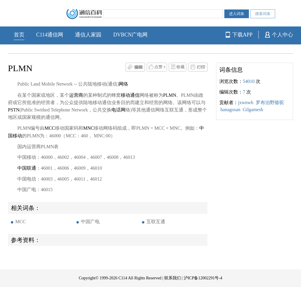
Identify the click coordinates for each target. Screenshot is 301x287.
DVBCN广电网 (130, 35)
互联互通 (155, 221)
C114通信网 (49, 35)
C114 (122, 278)
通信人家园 (88, 35)
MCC (20, 221)
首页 (19, 35)
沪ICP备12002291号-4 (203, 278)
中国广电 (90, 221)
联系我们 (172, 278)
